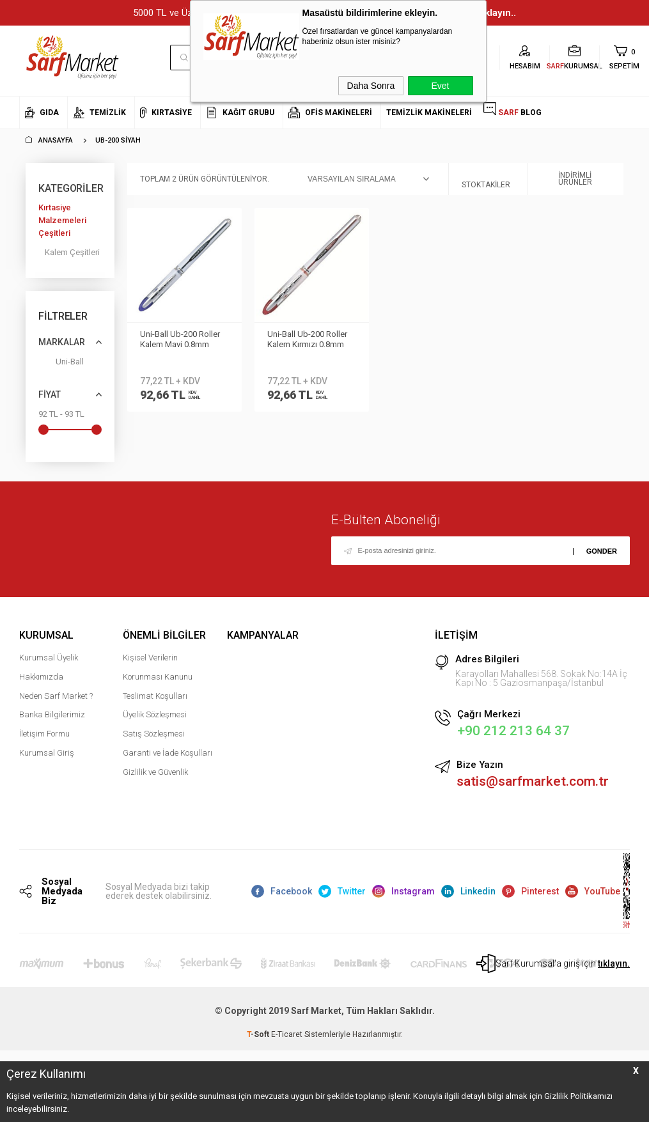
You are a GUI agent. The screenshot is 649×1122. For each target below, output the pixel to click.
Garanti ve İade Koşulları (167, 753)
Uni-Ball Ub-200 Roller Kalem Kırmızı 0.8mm (307, 339)
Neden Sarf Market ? (56, 696)
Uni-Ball (61, 364)
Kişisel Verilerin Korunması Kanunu (157, 667)
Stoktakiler (486, 179)
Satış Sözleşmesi (154, 734)
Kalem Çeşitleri (72, 252)
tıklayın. (614, 965)
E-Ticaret (286, 1035)
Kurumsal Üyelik (48, 658)
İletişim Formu (44, 734)
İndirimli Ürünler (566, 179)
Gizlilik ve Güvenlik (155, 772)
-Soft (259, 1035)
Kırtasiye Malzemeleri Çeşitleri (62, 220)
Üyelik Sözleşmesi (155, 716)
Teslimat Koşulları (155, 696)
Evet (440, 86)
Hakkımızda (41, 677)
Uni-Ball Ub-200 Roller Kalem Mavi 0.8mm (180, 339)
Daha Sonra (371, 86)
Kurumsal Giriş (46, 753)
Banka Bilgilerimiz (52, 716)
